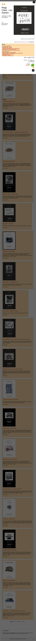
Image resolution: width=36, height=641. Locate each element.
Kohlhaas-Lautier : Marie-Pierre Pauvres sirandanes (11, 50)
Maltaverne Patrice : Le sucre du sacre (9, 52)
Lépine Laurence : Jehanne (7, 46)
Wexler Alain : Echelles (6, 54)
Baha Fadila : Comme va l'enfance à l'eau (10, 49)
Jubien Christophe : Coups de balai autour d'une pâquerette (13, 53)
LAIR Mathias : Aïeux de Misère (8, 55)
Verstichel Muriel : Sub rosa (7, 47)
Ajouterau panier (28, 64)
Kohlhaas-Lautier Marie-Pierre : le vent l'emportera (11, 48)
